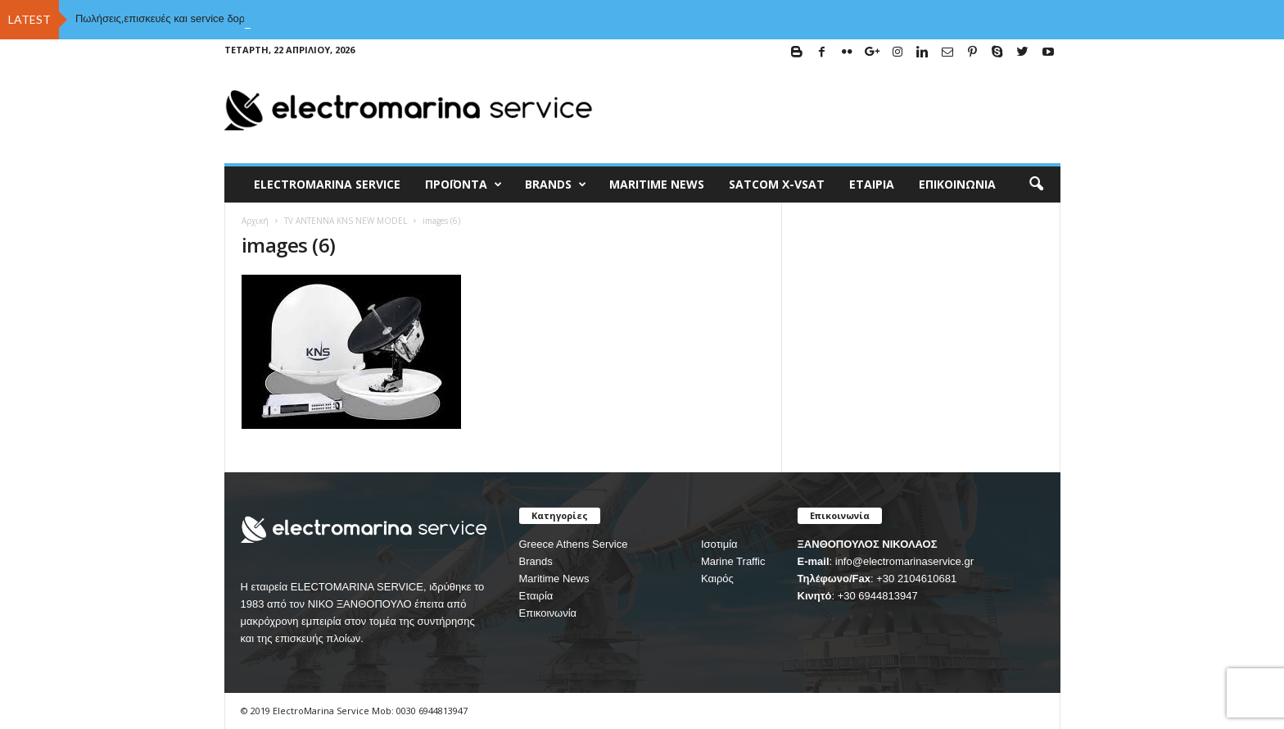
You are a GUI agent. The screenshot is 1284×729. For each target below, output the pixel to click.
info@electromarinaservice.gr (904, 561)
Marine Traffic (733, 561)
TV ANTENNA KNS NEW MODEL (345, 220)
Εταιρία (871, 184)
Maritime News (554, 578)
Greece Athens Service (573, 544)
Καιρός (717, 578)
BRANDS (555, 184)
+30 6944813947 (878, 596)
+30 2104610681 (916, 578)
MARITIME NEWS (656, 184)
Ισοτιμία (719, 544)
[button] (1036, 184)
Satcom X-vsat (777, 184)
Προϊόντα (463, 184)
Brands (536, 561)
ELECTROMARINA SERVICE (327, 184)
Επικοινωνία (957, 184)
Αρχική (255, 220)
